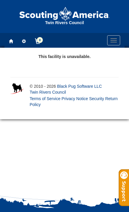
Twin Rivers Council (48, 92)
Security (96, 98)
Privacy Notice (75, 98)
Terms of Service (45, 98)
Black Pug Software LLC (79, 86)
